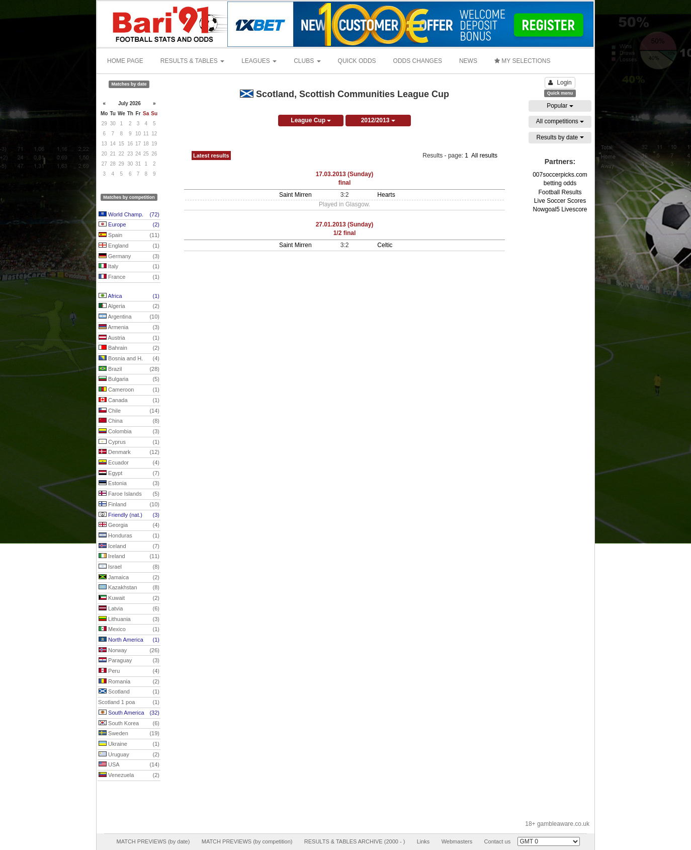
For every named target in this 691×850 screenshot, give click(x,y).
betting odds (560, 183)
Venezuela (129, 775)
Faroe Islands (129, 494)
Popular (560, 105)
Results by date (559, 137)
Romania (129, 682)
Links (423, 841)
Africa (129, 296)
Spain (129, 235)
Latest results (211, 155)
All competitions (560, 121)
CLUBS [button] (307, 60)
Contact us (497, 841)
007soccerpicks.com (560, 174)
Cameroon (129, 390)
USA (129, 765)
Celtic (384, 245)
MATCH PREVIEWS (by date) (153, 841)
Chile (129, 411)
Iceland (129, 547)
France (129, 277)
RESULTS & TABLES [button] (192, 60)
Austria (129, 338)
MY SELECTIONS (522, 60)
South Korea (129, 724)
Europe (129, 225)
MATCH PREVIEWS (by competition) (247, 841)
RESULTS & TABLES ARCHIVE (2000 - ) (354, 841)
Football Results (559, 192)
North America (129, 640)
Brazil (129, 369)
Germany (129, 257)
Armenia (129, 328)
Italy (129, 267)
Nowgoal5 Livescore (560, 209)
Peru (129, 671)
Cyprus (129, 442)
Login (559, 82)
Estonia (129, 484)
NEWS (468, 60)
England (129, 246)
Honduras (129, 536)
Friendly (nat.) (129, 515)
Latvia (129, 609)
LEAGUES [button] (259, 60)
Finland (129, 505)
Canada (129, 401)
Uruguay (129, 755)
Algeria (129, 306)
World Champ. (129, 215)
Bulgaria (129, 379)
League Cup (311, 120)
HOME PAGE (125, 60)
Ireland (129, 557)
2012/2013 (378, 120)
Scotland (129, 692)
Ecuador (129, 463)
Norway (129, 651)
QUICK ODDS (357, 60)
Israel (129, 567)
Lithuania (129, 619)
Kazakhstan (129, 588)
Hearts (386, 194)
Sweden (129, 734)
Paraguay (129, 661)
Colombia (129, 432)
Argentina (129, 317)
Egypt (129, 474)
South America (129, 713)
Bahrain (129, 348)
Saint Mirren (295, 194)
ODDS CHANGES (417, 60)
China (129, 421)
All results (484, 155)
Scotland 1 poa (128, 703)
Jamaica (129, 578)
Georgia (129, 525)
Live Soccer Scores (560, 200)
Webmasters (457, 841)
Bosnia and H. (129, 359)
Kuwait (129, 598)
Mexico (129, 630)
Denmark (129, 452)
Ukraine (129, 744)
